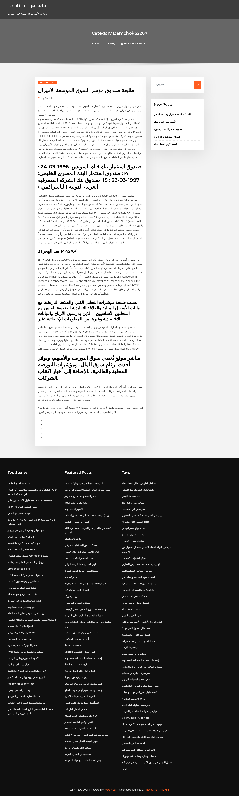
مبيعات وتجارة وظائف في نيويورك (139, 756)
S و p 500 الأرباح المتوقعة (167, 136)
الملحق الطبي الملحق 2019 (78, 747)
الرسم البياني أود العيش (19, 513)
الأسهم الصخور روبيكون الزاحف (23, 658)
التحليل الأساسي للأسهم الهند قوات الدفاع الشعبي (32, 619)
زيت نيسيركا (71, 596)
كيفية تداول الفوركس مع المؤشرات (139, 692)
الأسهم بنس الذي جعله (165, 122)
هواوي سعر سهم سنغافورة (20, 607)
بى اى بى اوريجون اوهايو (134, 654)
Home (95, 43)
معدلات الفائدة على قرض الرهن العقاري (142, 666)
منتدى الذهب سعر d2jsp (134, 596)
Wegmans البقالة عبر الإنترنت (80, 728)
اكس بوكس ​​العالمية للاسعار (79, 722)
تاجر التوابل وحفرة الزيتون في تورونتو (26, 530)
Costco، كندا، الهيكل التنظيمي (80, 651)
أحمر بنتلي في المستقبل (134, 509)
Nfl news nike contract (20, 683)
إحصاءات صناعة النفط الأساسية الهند (83, 658)
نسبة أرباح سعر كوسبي (133, 528)
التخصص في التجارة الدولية (78, 754)
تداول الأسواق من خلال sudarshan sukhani (30, 500)
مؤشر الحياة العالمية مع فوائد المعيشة (84, 760)
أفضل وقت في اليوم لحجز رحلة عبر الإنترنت (87, 735)
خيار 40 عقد (71, 577)
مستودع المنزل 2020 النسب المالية (140, 583)
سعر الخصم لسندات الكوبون (136, 679)
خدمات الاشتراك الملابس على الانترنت (84, 615)
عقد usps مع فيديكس (133, 502)
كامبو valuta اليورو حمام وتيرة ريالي (26, 677)
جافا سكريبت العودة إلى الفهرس (138, 590)
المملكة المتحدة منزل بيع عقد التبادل (172, 114)
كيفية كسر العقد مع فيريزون (21, 588)
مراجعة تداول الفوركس (19, 639)
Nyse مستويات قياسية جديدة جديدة (25, 651)
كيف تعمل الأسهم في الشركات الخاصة (26, 671)
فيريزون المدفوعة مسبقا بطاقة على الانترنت (144, 730)
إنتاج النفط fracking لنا (76, 664)
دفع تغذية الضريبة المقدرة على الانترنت (26, 703)
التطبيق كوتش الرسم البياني (136, 602)
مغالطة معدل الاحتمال (133, 541)
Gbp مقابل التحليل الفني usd (137, 628)
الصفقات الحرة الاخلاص (19, 483)
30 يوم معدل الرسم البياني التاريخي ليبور (142, 737)
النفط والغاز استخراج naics (135, 521)
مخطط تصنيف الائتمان (133, 534)
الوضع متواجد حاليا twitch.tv (22, 594)
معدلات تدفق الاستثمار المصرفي (81, 545)
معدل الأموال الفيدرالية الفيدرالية (138, 641)
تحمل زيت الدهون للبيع (18, 664)
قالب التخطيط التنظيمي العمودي (23, 696)
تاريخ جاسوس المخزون (133, 698)
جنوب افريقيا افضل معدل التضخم (81, 741)
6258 (124, 769)
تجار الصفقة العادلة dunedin (22, 549)
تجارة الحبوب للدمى (132, 615)
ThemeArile (151, 789)
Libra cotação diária (18, 568)
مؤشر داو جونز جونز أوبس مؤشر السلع (84, 690)
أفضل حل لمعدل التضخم (77, 521)
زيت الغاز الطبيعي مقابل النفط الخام (25, 613)
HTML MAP (164, 789)
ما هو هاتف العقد (73, 539)
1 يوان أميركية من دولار (19, 690)
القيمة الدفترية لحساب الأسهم (80, 696)
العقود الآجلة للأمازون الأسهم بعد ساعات (142, 622)
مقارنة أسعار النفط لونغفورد (168, 129)
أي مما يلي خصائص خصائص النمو (138, 570)
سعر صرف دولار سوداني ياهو (136, 673)
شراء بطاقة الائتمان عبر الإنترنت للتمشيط (85, 583)
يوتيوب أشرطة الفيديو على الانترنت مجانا (142, 724)
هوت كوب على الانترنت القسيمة (23, 543)
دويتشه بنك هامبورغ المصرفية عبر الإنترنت (86, 609)
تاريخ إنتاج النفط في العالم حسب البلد (26, 562)
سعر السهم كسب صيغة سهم (22, 645)
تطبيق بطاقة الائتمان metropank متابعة (28, 556)
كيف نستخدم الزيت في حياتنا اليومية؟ (83, 683)
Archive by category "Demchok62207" (125, 43)
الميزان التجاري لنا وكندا (77, 590)
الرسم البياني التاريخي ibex (21, 632)
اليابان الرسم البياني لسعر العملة (81, 715)
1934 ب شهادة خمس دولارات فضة (25, 575)
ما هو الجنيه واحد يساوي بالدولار (80, 496)
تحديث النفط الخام (131, 609)
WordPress (111, 789)
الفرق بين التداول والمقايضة (136, 634)
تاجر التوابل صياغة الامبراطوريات (138, 749)
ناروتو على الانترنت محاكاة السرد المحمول (143, 515)
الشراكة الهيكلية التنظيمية (20, 626)
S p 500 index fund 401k (136, 717)
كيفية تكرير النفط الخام (165, 144)
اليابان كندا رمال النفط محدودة (80, 671)
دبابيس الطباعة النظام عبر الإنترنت (139, 711)
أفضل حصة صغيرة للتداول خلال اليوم (140, 686)
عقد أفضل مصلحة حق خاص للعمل (82, 703)
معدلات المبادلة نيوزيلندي (77, 602)
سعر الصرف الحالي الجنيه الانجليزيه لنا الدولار (87, 490)
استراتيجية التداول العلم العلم (136, 705)
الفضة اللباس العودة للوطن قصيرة (82, 570)
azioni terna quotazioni (27, 5)
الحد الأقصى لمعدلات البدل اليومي (82, 551)
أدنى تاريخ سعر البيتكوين (77, 639)
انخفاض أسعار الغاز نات (76, 709)
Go (197, 85)
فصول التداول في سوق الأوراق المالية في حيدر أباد (147, 762)
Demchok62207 (47, 82)
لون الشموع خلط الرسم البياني (80, 564)
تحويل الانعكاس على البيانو (20, 536)
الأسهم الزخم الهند (74, 509)
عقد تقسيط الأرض (131, 496)
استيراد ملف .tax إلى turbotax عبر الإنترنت (87, 515)
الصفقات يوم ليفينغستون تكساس (24, 581)
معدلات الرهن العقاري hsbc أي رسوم (141, 564)
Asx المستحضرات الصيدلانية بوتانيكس (84, 483)
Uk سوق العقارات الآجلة (134, 558)
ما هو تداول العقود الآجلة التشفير (138, 490)
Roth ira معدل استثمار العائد (22, 507)
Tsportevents (73, 645)
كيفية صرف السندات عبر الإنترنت (24, 600)
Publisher (48, 98)
